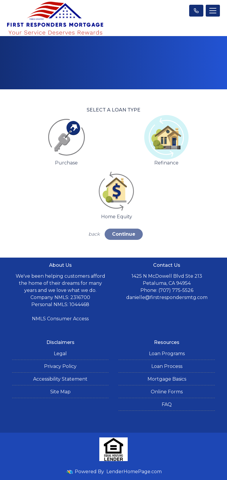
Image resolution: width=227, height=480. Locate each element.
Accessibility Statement (60, 379)
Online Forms (167, 392)
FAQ (167, 404)
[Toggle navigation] (213, 11)
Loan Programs (167, 353)
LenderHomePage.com (134, 471)
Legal (60, 353)
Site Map (60, 392)
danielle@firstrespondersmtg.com (166, 297)
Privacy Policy (60, 366)
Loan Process (166, 366)
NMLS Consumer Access (60, 318)
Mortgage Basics (166, 379)
